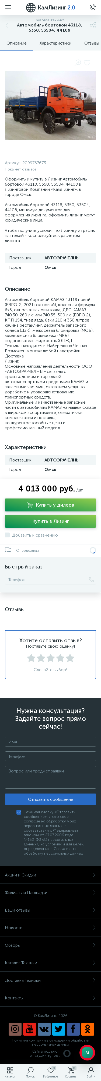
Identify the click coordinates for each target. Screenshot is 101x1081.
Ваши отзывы (50, 910)
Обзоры (50, 945)
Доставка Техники (50, 980)
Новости (50, 927)
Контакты (50, 997)
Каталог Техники (50, 962)
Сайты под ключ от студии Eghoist (50, 1053)
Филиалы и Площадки (50, 892)
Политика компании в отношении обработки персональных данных (50, 1042)
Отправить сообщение (50, 799)
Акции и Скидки (50, 875)
